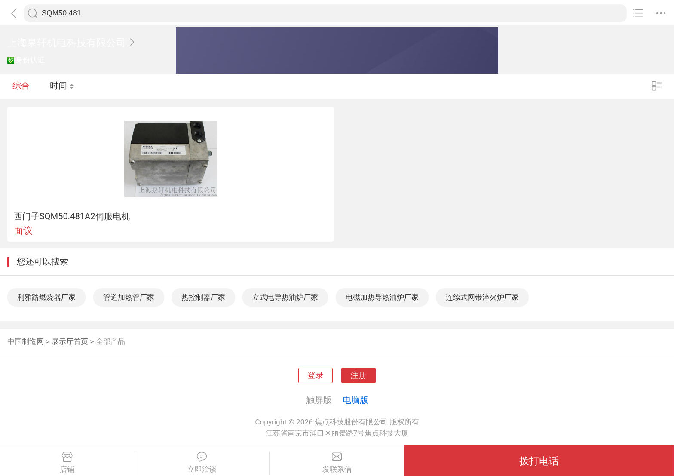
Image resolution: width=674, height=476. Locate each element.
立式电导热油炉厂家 (285, 297)
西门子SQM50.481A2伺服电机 (72, 216)
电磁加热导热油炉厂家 (382, 297)
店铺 (67, 462)
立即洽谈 (202, 462)
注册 (358, 375)
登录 (315, 375)
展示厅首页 (70, 341)
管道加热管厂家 (128, 297)
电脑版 (355, 400)
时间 (62, 86)
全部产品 (110, 341)
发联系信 (337, 462)
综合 (21, 86)
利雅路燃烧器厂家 (46, 297)
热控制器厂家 (203, 297)
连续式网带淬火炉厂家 (482, 297)
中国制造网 (25, 341)
